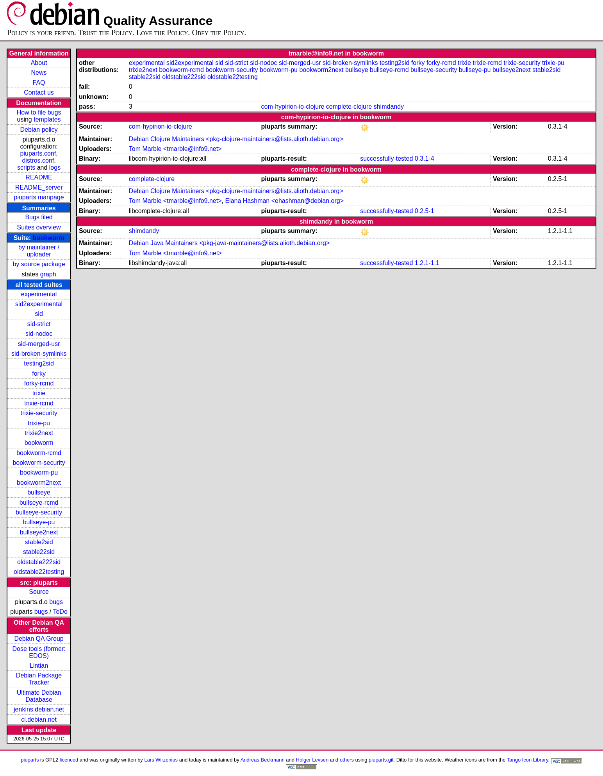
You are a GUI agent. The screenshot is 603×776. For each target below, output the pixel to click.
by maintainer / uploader (38, 251)
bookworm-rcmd (38, 453)
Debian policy (39, 129)
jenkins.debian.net (39, 709)
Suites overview (39, 227)
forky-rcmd (39, 383)
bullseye (38, 492)
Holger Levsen (312, 760)
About (39, 62)
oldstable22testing (39, 571)
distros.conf (38, 160)
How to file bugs (39, 112)
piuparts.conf (38, 153)
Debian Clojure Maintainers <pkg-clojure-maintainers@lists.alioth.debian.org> (236, 139)
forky (39, 373)
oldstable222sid (39, 562)
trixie (39, 393)
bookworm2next (39, 482)
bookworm (48, 238)
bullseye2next (39, 532)
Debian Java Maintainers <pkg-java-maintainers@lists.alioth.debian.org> (229, 243)
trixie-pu (39, 423)
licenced (69, 760)
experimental (39, 294)
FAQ (39, 82)
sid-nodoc (38, 333)
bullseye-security (39, 512)
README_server (39, 187)
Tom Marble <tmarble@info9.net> (175, 148)
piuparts (30, 760)
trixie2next (39, 433)
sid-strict (39, 324)
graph (48, 274)
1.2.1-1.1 (427, 263)
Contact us (39, 92)
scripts (26, 167)
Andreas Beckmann (263, 760)
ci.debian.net (39, 719)
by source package (38, 264)
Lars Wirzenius (161, 760)
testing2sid (39, 363)
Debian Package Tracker (39, 679)
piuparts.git (381, 760)
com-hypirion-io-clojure (293, 106)
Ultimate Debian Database (39, 696)
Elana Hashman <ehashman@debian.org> (284, 200)
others (347, 760)
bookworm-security (38, 462)
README (38, 177)
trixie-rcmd (39, 403)
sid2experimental (38, 304)
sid (39, 313)
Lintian (39, 665)
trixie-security (38, 413)
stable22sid (39, 551)
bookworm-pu (39, 472)
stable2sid (39, 542)
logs (55, 167)
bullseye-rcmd (39, 502)
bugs (56, 602)
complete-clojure (349, 106)
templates (47, 119)
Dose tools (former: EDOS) (39, 652)
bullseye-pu (39, 522)
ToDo (60, 611)
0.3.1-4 (424, 158)
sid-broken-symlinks (38, 353)
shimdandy (389, 106)
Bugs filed (38, 217)
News (39, 72)
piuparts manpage (39, 197)
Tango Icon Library (527, 760)
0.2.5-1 (424, 211)
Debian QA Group (38, 638)
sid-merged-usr (39, 344)
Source (39, 591)
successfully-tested (386, 158)
